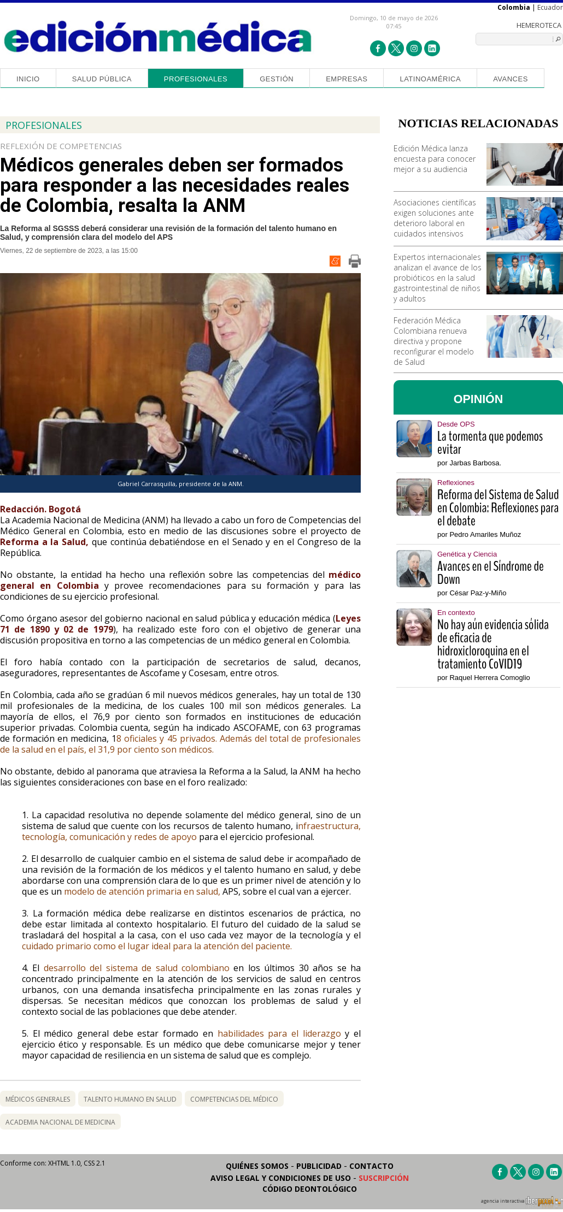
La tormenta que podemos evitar (490, 443)
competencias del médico (234, 1099)
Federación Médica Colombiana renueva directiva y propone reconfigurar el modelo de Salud (434, 341)
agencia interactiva (522, 1202)
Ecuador (550, 7)
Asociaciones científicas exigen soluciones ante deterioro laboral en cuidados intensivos (435, 218)
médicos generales (37, 1099)
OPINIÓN (478, 399)
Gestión (277, 79)
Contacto (371, 1166)
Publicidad (319, 1166)
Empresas (346, 79)
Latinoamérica (430, 79)
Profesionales (195, 79)
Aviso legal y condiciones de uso (280, 1178)
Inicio (28, 79)
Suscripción (384, 1178)
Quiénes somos (257, 1166)
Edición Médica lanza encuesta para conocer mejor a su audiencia (435, 158)
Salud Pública (102, 79)
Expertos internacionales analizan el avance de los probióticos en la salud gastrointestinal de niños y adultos (438, 278)
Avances (510, 79)
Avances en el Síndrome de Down (490, 573)
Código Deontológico (309, 1189)
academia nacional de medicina (60, 1122)
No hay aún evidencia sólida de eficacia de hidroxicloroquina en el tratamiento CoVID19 (493, 644)
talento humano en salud (130, 1099)
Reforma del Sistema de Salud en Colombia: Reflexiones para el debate (498, 508)
